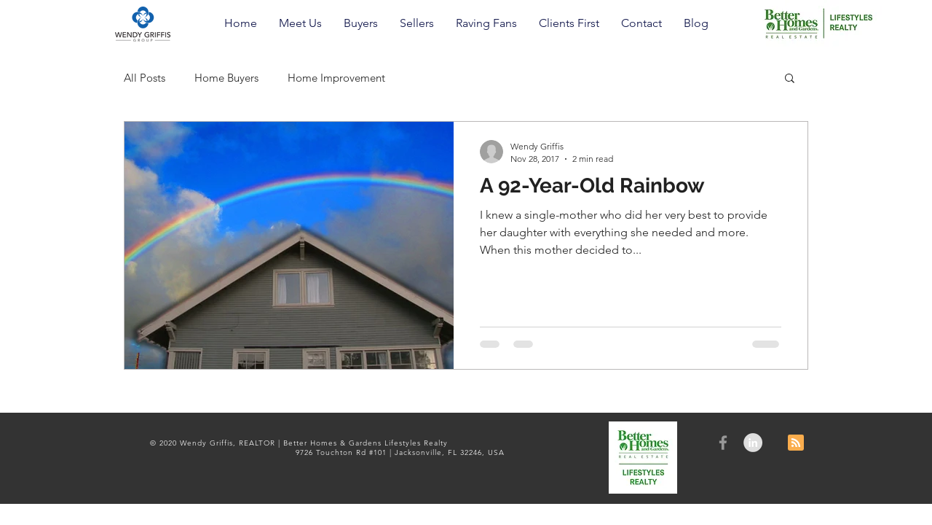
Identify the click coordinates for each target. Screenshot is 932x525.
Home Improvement (336, 78)
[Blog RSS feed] (796, 443)
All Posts (144, 78)
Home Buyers (226, 78)
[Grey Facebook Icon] (723, 442)
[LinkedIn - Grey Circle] (752, 442)
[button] (300, 23)
